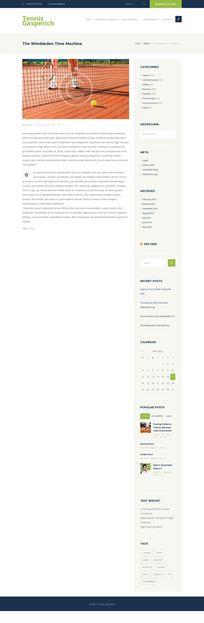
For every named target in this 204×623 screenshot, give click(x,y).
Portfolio (147, 93)
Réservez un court (165, 3)
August (148, 213)
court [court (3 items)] (160, 562)
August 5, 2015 (159, 441)
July (147, 218)
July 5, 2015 (158, 481)
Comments (157, 422)
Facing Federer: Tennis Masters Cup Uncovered (163, 434)
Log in (145, 160)
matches (28, 124)
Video (145, 107)
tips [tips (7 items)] (145, 593)
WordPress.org (150, 174)
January (149, 204)
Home (88, 19)
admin (156, 444)
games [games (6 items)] (146, 570)
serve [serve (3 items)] (145, 585)
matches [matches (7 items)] (159, 570)
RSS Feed (151, 244)
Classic (145, 75)
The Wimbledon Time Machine (156, 331)
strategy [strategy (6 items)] (158, 585)
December (150, 208)
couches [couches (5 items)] (147, 562)
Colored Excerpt (150, 79)
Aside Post (146, 462)
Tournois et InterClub (106, 19)
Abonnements (150, 19)
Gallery (146, 43)
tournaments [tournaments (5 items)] (159, 593)
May (147, 227)
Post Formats (149, 98)
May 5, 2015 (145, 455)
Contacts (167, 19)
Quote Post (147, 451)
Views (145, 422)
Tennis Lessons (150, 102)
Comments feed (150, 170)
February (149, 199)
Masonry (147, 89)
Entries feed (148, 165)
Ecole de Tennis (130, 19)
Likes (169, 422)
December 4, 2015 (43, 124)
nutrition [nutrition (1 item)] (148, 577)
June (147, 222)
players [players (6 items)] (162, 577)
